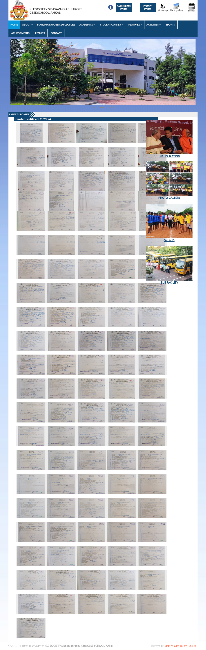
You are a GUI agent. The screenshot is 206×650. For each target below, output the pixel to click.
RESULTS (40, 33)
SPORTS (170, 24)
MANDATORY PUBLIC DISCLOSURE (56, 24)
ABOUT (27, 24)
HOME (14, 24)
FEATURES (135, 24)
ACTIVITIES (153, 24)
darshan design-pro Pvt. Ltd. (181, 645)
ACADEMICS (87, 24)
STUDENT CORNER (111, 24)
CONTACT (56, 33)
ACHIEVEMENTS (20, 33)
